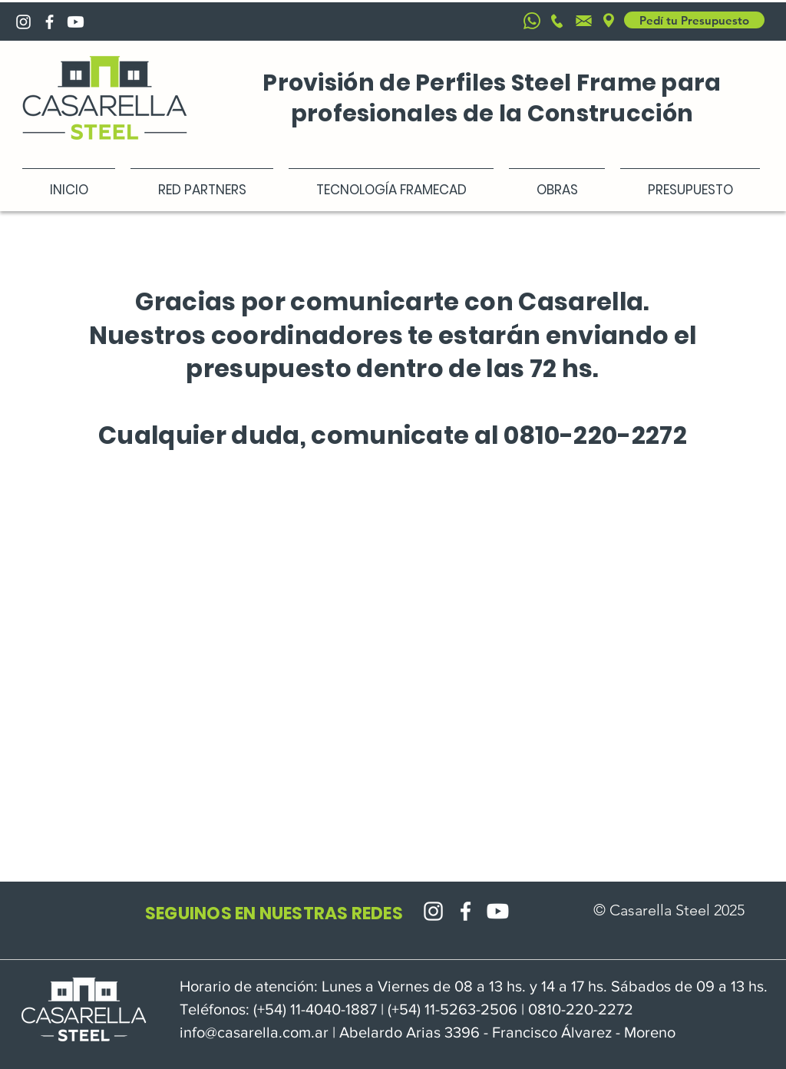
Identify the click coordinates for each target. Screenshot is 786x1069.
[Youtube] (75, 21)
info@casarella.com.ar (254, 1032)
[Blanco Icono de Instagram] (23, 21)
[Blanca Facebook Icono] (49, 21)
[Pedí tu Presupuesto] (694, 20)
